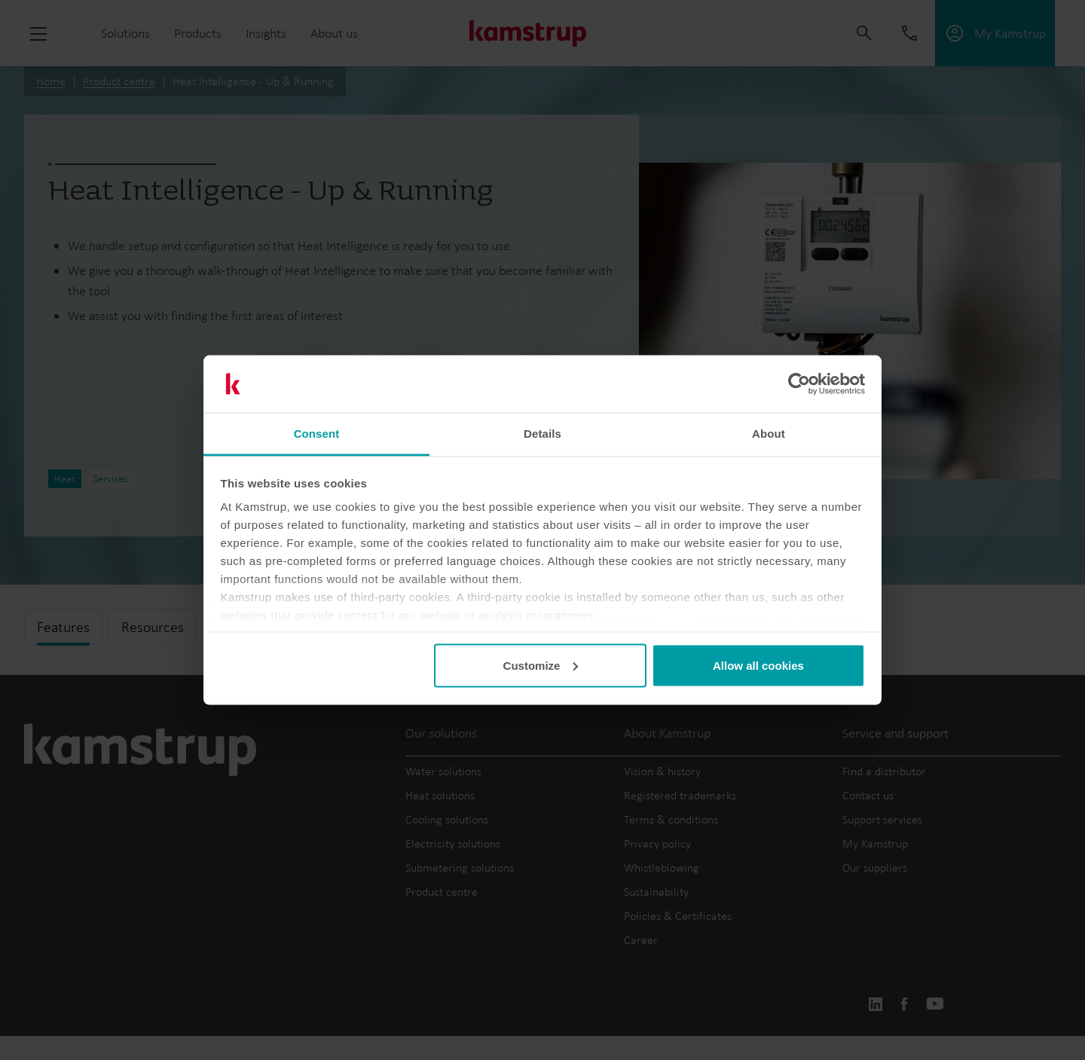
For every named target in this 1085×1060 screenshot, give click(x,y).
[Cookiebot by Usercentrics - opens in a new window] (799, 384)
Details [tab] (542, 433)
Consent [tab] (317, 433)
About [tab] (768, 433)
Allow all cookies (758, 664)
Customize (541, 664)
